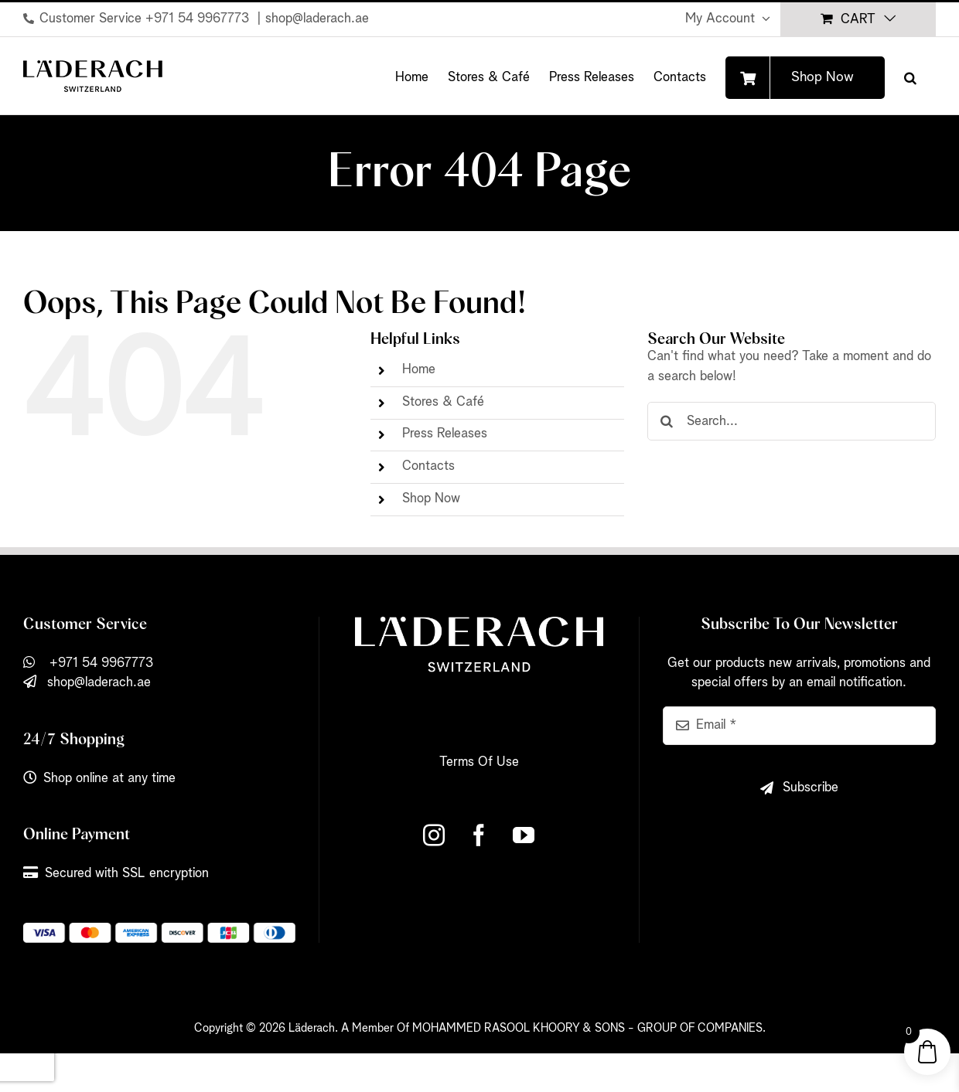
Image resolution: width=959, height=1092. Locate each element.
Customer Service (90, 19)
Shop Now (431, 498)
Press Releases (444, 434)
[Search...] (791, 421)
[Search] (666, 421)
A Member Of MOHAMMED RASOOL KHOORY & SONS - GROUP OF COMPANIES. (553, 1028)
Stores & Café (443, 402)
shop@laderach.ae (317, 19)
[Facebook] (479, 835)
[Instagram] (434, 835)
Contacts (428, 466)
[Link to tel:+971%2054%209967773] (28, 18)
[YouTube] (523, 835)
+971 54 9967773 (199, 19)
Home (418, 369)
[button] (910, 75)
